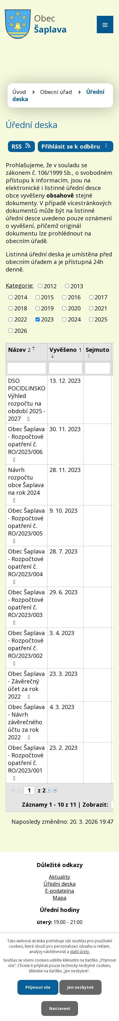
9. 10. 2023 (63, 510)
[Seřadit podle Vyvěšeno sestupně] (53, 357)
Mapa (59, 897)
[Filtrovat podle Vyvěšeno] (66, 368)
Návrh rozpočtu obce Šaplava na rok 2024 (26, 484)
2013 (76, 286)
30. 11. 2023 (65, 429)
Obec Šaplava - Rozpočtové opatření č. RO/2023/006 (26, 443)
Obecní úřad (56, 91)
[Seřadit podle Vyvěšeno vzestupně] (53, 354)
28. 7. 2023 (63, 551)
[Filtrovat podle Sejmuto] (97, 368)
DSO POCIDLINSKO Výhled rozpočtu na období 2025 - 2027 (26, 399)
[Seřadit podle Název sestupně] (33, 349)
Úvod (19, 91)
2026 (20, 330)
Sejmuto (97, 349)
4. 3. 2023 (62, 707)
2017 (101, 297)
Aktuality (59, 876)
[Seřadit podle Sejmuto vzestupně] (89, 354)
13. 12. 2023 (65, 380)
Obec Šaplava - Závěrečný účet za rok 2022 (26, 685)
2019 (47, 308)
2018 (20, 308)
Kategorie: (20, 285)
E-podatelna (59, 890)
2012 (50, 286)
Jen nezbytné (80, 987)
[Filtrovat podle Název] (26, 368)
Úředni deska (59, 883)
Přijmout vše (37, 987)
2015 (47, 297)
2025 (101, 319)
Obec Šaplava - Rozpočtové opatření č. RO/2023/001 (26, 762)
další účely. (80, 951)
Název (19, 349)
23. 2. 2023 (63, 747)
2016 (74, 297)
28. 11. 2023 (65, 470)
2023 (47, 319)
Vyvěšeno (66, 349)
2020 (74, 308)
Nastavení (59, 1008)
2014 (20, 297)
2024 (74, 319)
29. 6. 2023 (63, 592)
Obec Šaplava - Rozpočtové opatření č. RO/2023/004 (26, 566)
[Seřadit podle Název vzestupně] (33, 347)
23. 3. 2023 (63, 673)
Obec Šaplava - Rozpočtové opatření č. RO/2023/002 (26, 647)
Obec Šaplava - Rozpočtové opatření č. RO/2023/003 (26, 607)
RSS (21, 146)
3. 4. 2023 (62, 633)
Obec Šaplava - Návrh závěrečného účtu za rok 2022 (26, 722)
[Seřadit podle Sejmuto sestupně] (89, 357)
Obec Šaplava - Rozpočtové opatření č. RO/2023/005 (26, 525)
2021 (101, 308)
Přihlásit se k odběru (75, 146)
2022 (20, 319)
